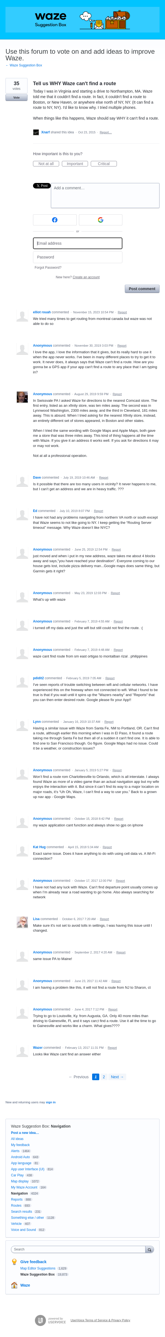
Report (122, 312)
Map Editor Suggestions (38, 1268)
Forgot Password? (48, 267)
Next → (117, 1077)
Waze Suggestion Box (30, 1126)
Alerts (15, 1151)
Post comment (142, 289)
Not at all (48, 163)
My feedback (20, 1145)
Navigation (61, 1126)
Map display (20, 1181)
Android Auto (20, 1157)
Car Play (17, 1175)
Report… (106, 132)
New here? (78, 277)
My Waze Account (24, 1187)
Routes (16, 1205)
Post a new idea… (25, 1133)
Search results (21, 1212)
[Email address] (77, 243)
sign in (51, 1102)
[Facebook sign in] (55, 219)
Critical (107, 163)
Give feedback (33, 1262)
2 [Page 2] (104, 1077)
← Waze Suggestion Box (24, 65)
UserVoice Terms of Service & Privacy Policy (100, 1320)
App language (21, 1163)
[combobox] (79, 1249)
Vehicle (16, 1224)
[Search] (149, 1249)
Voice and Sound (23, 1230)
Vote (16, 97)
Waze (25, 1285)
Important (77, 163)
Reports (17, 1199)
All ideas (17, 1139)
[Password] (77, 257)
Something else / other (27, 1218)
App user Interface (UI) (27, 1169)
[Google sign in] (101, 219)
